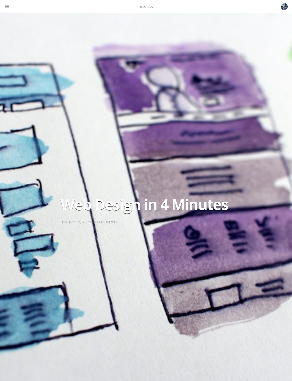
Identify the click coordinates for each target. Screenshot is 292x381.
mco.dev (146, 6)
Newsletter (107, 221)
